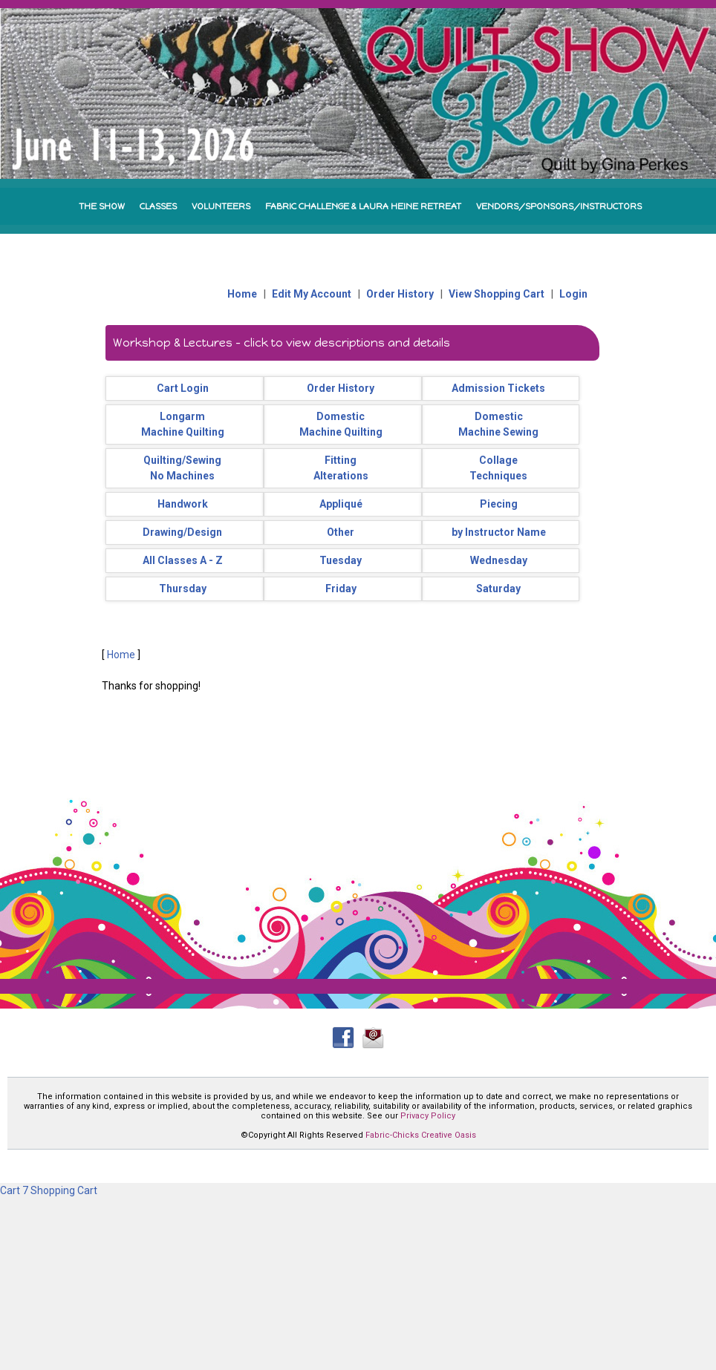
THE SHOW (102, 206)
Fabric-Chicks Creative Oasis (420, 1135)
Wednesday (498, 560)
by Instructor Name (499, 532)
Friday (341, 588)
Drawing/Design (182, 532)
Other (340, 532)
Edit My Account (311, 294)
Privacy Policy (427, 1116)
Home (242, 294)
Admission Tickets (498, 388)
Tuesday (340, 560)
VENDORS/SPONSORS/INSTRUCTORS (559, 206)
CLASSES (158, 206)
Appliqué (340, 504)
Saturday (498, 588)
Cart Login (183, 388)
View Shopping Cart (496, 294)
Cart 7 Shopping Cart (48, 1190)
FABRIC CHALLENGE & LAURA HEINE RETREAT (363, 206)
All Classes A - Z (183, 560)
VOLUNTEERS (221, 206)
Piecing (499, 504)
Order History (400, 294)
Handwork (182, 504)
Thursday (182, 588)
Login (573, 294)
